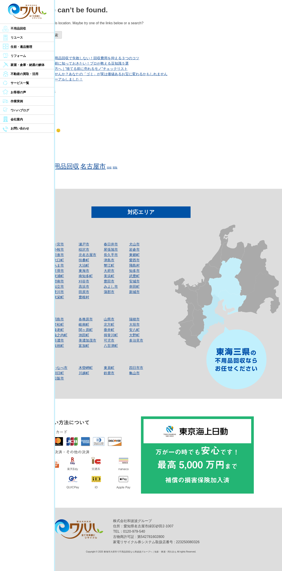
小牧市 (58, 249)
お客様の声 (18, 92)
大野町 (134, 335)
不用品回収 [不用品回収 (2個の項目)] (63, 166)
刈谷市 (84, 281)
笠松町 (58, 324)
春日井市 (111, 244)
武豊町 (134, 276)
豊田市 (109, 281)
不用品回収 (18, 28)
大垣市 (134, 324)
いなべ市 (60, 368)
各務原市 (86, 319)
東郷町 (134, 255)
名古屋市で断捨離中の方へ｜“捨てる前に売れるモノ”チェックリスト (73, 69)
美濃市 (58, 340)
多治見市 (136, 340)
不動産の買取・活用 (24, 74)
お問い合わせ (20, 128)
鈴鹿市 (109, 373)
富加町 (84, 346)
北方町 (109, 324)
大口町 (58, 260)
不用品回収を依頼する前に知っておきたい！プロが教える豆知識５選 (74, 63)
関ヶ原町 (86, 330)
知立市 (58, 286)
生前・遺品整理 (21, 47)
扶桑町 (84, 260)
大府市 (109, 271)
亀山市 (134, 373)
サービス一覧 (20, 83)
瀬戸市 (84, 244)
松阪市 (58, 378)
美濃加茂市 (87, 340)
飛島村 (134, 265)
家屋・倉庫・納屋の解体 (28, 65)
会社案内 (17, 119)
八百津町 (111, 346)
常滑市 (58, 271)
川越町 (84, 373)
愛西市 (134, 260)
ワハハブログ (20, 110)
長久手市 (111, 255)
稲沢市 (84, 249)
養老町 (58, 330)
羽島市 (58, 319)
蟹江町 (109, 265)
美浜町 (109, 276)
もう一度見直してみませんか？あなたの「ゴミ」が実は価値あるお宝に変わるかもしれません (93, 74)
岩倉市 (134, 249)
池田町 (84, 335)
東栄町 (58, 297)
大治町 (84, 265)
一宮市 (58, 244)
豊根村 (84, 297)
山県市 (109, 319)
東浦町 (58, 276)
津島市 (109, 260)
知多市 (134, 271)
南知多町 (86, 276)
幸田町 (134, 286)
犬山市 (134, 244)
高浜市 (84, 286)
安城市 (134, 281)
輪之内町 (60, 335)
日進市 (58, 255)
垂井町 (109, 330)
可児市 (109, 340)
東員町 (109, 368)
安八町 (134, 330)
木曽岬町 (86, 368)
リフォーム (18, 56)
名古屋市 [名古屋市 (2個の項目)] (93, 166)
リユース (17, 37)
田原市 (84, 292)
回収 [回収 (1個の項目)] (109, 167)
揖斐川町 (111, 335)
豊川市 (58, 292)
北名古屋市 (87, 255)
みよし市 (111, 286)
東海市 (84, 271)
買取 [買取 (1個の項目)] (115, 167)
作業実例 (17, 101)
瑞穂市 (134, 319)
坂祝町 (58, 346)
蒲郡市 (109, 292)
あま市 (58, 265)
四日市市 (136, 368)
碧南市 (58, 281)
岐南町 (84, 324)
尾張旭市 (111, 249)
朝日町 (58, 373)
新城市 (134, 292)
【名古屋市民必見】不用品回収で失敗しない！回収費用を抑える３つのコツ (79, 58)
